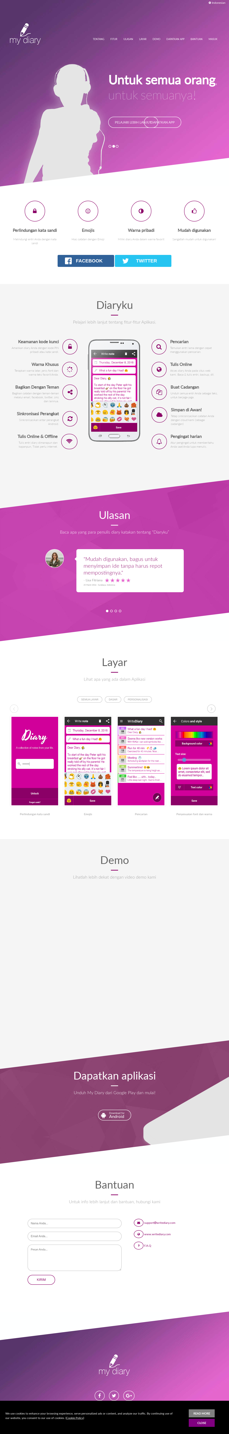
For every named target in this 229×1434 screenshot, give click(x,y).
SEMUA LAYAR (89, 699)
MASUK (213, 39)
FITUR (113, 39)
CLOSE (201, 1423)
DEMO (156, 39)
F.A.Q (147, 1245)
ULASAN (128, 39)
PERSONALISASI (138, 699)
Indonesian (217, 2)
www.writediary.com (157, 1234)
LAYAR (143, 39)
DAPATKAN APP (175, 39)
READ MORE (201, 1413)
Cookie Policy (74, 1418)
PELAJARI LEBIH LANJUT (133, 122)
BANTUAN (197, 39)
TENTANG (98, 39)
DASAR (113, 699)
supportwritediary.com (159, 1222)
